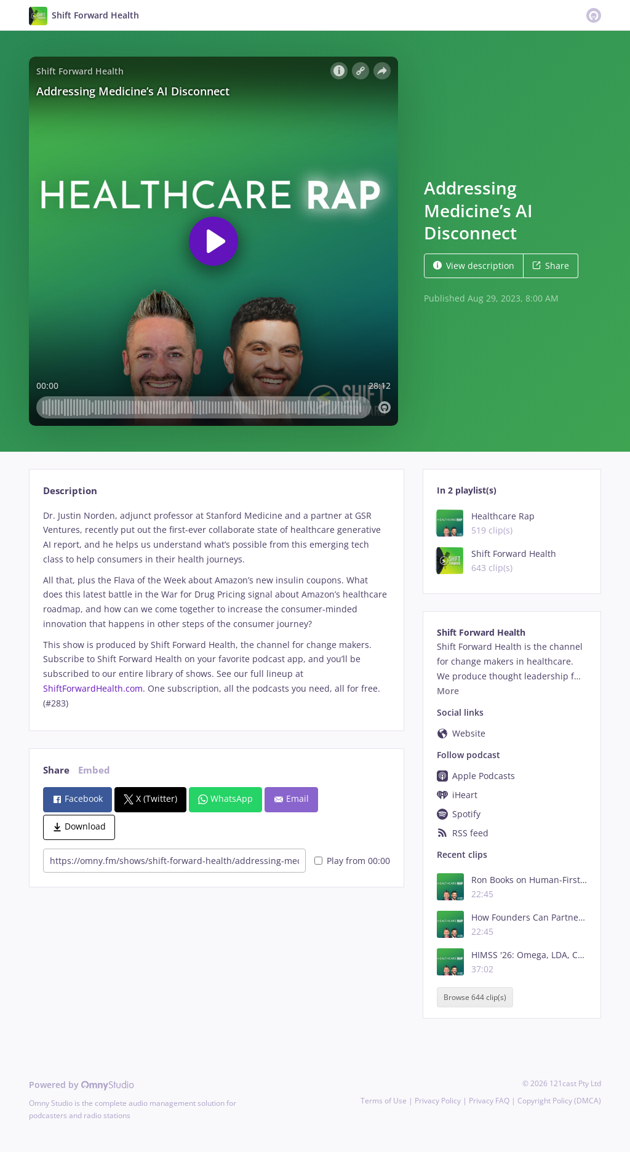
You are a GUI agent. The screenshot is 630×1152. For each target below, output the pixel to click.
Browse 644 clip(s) (475, 997)
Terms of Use (384, 1100)
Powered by (81, 1084)
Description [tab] (70, 490)
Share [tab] (56, 770)
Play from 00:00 (352, 860)
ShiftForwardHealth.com (93, 688)
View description (473, 265)
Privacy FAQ (489, 1100)
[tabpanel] (216, 609)
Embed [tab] (94, 770)
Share (550, 265)
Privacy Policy (438, 1100)
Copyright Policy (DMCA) (559, 1100)
